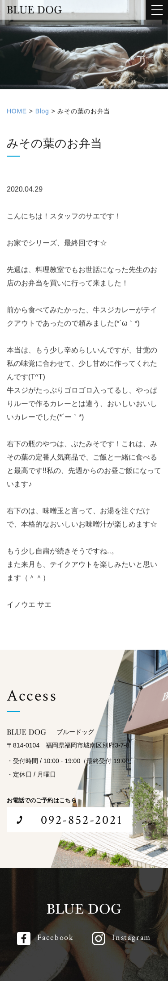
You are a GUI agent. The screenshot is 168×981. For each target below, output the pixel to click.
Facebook (55, 937)
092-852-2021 (82, 820)
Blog (42, 114)
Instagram (131, 937)
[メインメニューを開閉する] (157, 10)
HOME (17, 114)
